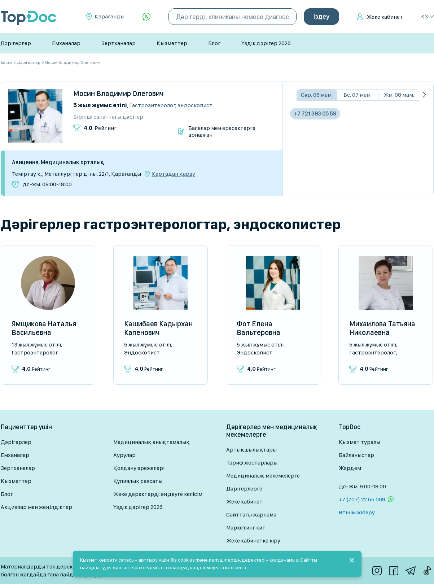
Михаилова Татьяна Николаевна (382, 328)
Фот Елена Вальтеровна (258, 328)
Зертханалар (118, 43)
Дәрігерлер (15, 43)
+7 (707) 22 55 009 (362, 499)
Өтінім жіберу (357, 512)
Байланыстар (356, 455)
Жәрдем (350, 468)
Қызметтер (172, 43)
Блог (214, 43)
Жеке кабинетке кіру (253, 540)
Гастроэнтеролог (152, 105)
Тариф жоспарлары (251, 462)
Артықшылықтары (251, 449)
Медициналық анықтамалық (151, 442)
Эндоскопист (194, 105)
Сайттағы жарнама (251, 514)
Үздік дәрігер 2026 (266, 43)
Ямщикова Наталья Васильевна (44, 328)
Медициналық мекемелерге (263, 475)
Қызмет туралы (359, 442)
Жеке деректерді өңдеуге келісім (157, 494)
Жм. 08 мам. (398, 94)
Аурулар (124, 455)
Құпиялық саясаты (137, 481)
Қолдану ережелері (139, 468)
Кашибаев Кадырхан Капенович (158, 328)
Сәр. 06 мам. (317, 94)
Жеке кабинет (385, 16)
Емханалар (66, 43)
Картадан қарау (173, 174)
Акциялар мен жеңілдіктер (36, 507)
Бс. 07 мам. (357, 94)
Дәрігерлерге (244, 488)
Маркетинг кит (246, 527)
